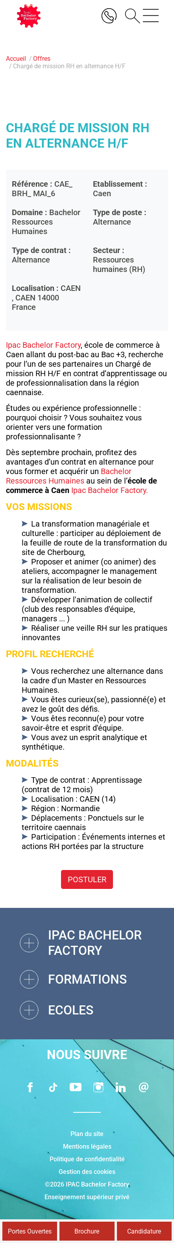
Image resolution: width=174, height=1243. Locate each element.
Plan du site (87, 1134)
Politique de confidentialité (87, 1159)
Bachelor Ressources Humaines (68, 476)
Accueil (16, 58)
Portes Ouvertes (30, 1231)
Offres (41, 58)
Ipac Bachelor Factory (43, 345)
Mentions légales (87, 1146)
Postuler (87, 879)
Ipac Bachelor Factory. (109, 490)
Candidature (144, 1231)
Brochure (86, 1231)
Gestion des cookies (87, 1172)
